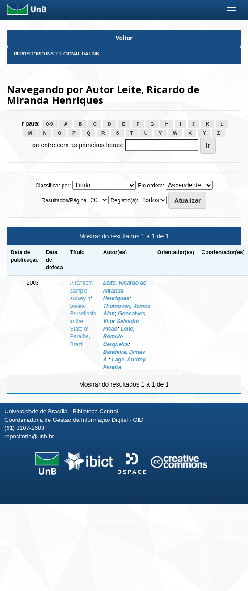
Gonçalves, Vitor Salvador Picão (125, 321)
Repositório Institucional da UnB (56, 53)
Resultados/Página (64, 200)
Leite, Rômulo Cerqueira (119, 336)
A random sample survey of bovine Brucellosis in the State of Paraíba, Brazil (83, 313)
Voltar (124, 38)
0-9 (49, 124)
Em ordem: (151, 186)
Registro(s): (124, 200)
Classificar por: (53, 186)
